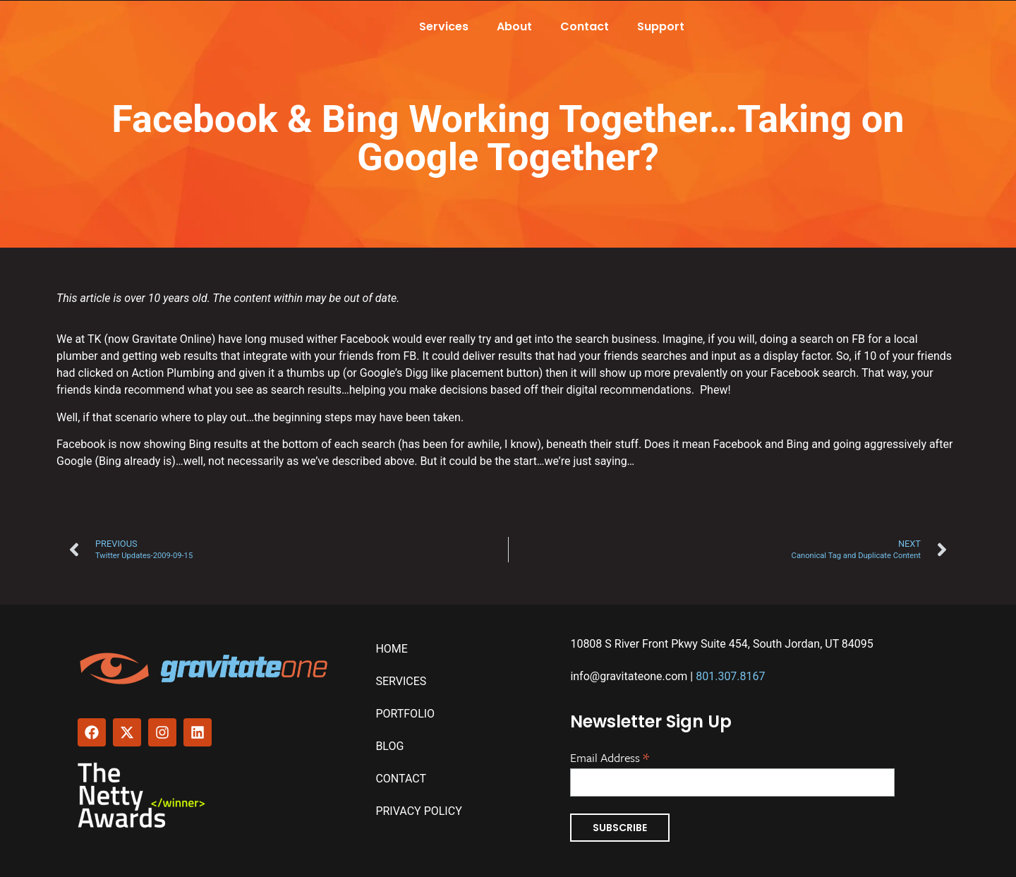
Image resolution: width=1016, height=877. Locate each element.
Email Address (609, 756)
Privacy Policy (418, 811)
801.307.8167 (730, 676)
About (514, 26)
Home (391, 648)
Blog (389, 746)
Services (443, 26)
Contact (584, 26)
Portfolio (405, 713)
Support (660, 26)
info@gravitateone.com (628, 676)
